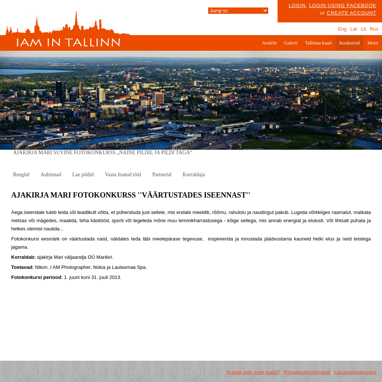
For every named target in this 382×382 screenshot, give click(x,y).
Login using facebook (342, 5)
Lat (353, 29)
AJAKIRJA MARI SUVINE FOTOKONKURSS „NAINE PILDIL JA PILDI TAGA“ (102, 152)
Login (297, 5)
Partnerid (161, 174)
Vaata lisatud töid (123, 174)
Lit (363, 29)
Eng (342, 29)
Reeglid (21, 174)
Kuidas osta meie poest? (253, 372)
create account (351, 13)
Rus (374, 29)
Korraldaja (193, 174)
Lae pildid (83, 174)
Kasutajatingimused (355, 372)
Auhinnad (51, 174)
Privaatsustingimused (307, 372)
